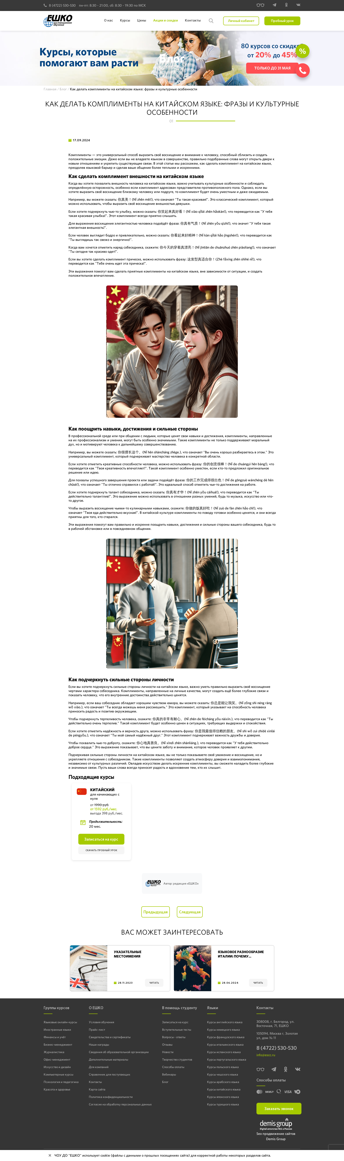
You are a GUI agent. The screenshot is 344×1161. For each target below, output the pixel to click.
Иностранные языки (57, 1029)
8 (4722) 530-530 (60, 5)
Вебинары (169, 1074)
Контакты (95, 1082)
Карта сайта (97, 1089)
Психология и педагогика (61, 1082)
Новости (168, 1052)
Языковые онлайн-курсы (60, 1022)
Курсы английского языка (224, 1022)
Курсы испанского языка (224, 1052)
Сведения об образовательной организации (119, 1052)
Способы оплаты (173, 1067)
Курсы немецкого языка (223, 1029)
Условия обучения (101, 1022)
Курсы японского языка (223, 1097)
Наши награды (99, 1044)
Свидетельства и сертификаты (110, 1037)
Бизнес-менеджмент (58, 1044)
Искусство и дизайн (57, 1067)
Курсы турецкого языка (223, 1104)
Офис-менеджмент (57, 1059)
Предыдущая (155, 911)
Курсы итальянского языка (225, 1044)
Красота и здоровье (57, 1089)
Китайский (102, 789)
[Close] (50, 1155)
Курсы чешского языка (222, 1074)
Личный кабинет (241, 20)
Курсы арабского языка (223, 1082)
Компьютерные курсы (58, 1074)
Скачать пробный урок (101, 850)
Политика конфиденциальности (111, 1097)
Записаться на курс (101, 839)
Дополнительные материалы (108, 1059)
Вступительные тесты (176, 1029)
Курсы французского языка (225, 1037)
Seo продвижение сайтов (275, 1134)
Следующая (190, 911)
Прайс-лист (97, 1029)
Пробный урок (282, 20)
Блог (165, 1082)
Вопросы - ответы (173, 1037)
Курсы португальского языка (226, 1059)
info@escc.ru (265, 1055)
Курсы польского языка (223, 1067)
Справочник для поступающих (109, 1074)
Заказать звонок (279, 1108)
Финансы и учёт (55, 1037)
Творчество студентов (177, 1059)
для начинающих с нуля (104, 796)
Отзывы (167, 1044)
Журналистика (54, 1052)
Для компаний (99, 1067)
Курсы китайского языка (223, 1089)
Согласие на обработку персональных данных (120, 1104)
